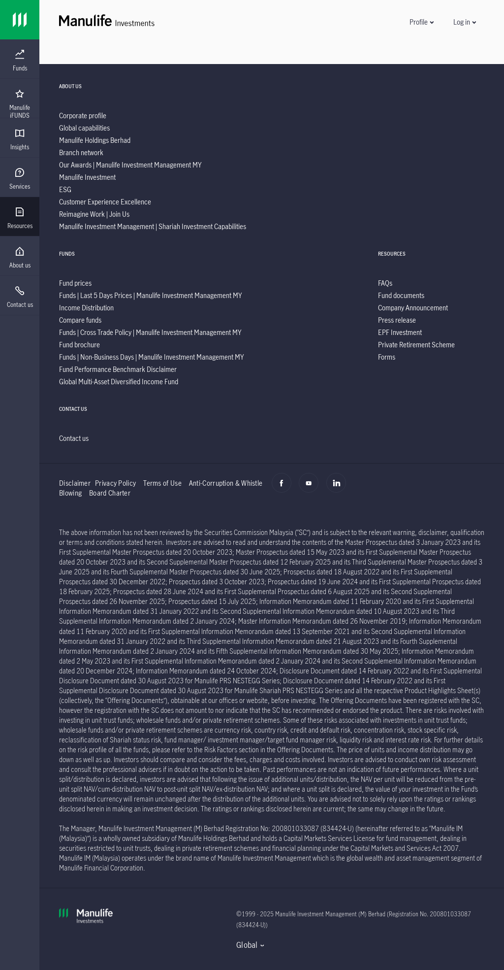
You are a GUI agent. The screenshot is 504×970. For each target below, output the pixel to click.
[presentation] (19, 59)
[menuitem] (19, 60)
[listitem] (82, 115)
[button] (421, 22)
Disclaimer (75, 483)
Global (247, 944)
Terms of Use (162, 483)
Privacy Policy (115, 483)
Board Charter (109, 493)
